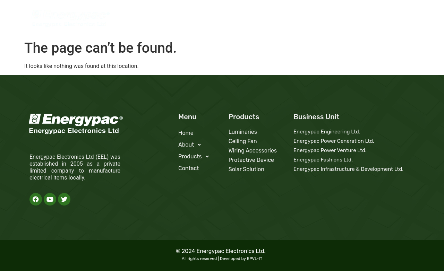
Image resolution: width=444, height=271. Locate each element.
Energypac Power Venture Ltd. (330, 150)
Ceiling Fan (243, 141)
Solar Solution (246, 169)
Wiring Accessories (253, 150)
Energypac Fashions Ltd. (323, 160)
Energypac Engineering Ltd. (326, 132)
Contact (399, 20)
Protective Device (251, 160)
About (324, 20)
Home (295, 20)
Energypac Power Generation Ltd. (333, 141)
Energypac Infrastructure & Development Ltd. (348, 169)
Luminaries (243, 132)
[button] (324, 20)
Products (362, 20)
